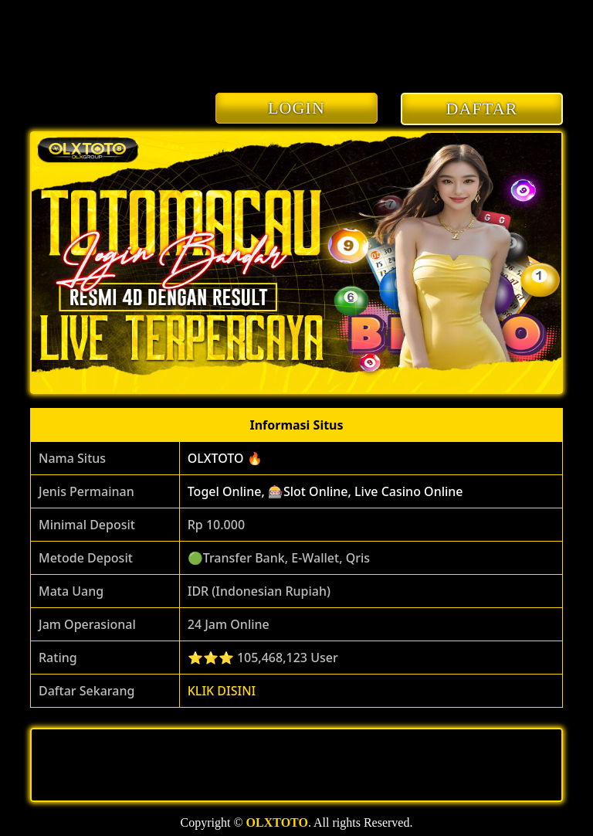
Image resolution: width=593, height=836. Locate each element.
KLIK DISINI (222, 690)
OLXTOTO (277, 822)
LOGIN (296, 107)
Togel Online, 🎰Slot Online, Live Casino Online (325, 491)
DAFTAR (482, 108)
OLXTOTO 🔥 (225, 458)
